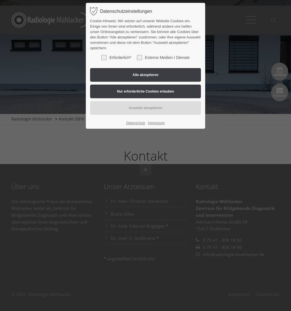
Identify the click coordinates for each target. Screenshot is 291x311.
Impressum (156, 123)
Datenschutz (135, 123)
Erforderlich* (116, 57)
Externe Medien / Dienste (163, 57)
